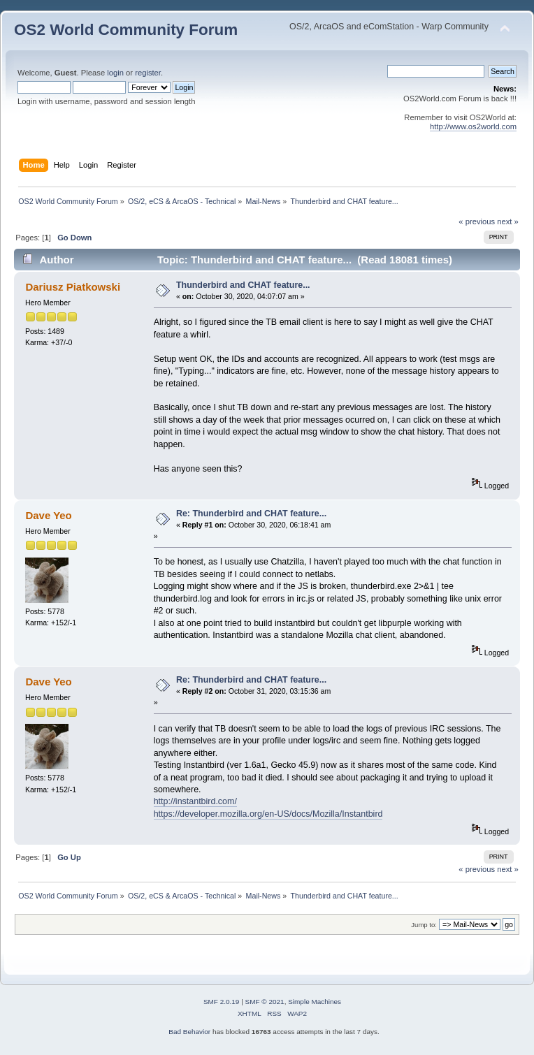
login (115, 72)
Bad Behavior (189, 1031)
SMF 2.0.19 (221, 1001)
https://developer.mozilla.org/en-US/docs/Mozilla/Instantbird (268, 814)
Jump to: (424, 925)
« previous (477, 221)
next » (508, 221)
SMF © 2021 (264, 1001)
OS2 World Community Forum (126, 29)
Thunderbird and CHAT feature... (243, 285)
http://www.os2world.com (473, 126)
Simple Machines (314, 1001)
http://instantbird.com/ (195, 801)
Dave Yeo (48, 515)
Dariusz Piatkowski (72, 287)
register (148, 72)
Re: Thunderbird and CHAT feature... (251, 513)
